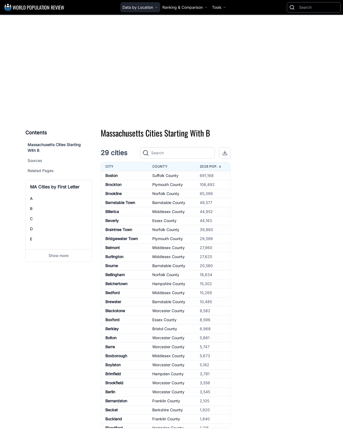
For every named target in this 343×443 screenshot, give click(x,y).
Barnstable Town (120, 202)
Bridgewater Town (121, 238)
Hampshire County (168, 283)
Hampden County (168, 373)
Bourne (111, 265)
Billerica (112, 211)
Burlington (114, 256)
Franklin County (166, 400)
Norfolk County (165, 193)
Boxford (112, 319)
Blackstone (115, 310)
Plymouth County (167, 184)
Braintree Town (118, 229)
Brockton (113, 184)
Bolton (111, 337)
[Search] (319, 7)
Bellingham (115, 274)
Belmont (112, 247)
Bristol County (164, 328)
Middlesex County (168, 211)
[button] (225, 153)
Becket (111, 409)
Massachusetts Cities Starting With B (54, 147)
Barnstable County (168, 202)
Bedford (112, 292)
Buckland (113, 419)
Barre (110, 346)
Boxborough (116, 355)
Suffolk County (165, 175)
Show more (58, 255)
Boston (111, 175)
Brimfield (113, 373)
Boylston (113, 364)
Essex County (164, 220)
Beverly (112, 220)
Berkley (112, 328)
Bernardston (116, 400)
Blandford (114, 428)
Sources (35, 160)
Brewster (113, 301)
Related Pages (40, 170)
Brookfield (114, 382)
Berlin (110, 391)
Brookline (113, 193)
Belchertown (116, 283)
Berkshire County (167, 409)
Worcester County (168, 310)
